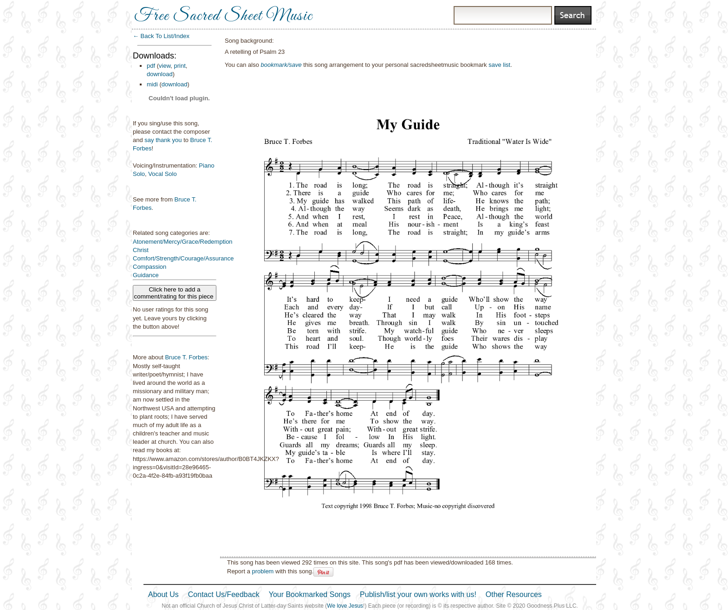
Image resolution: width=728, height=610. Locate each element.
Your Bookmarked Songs (310, 594)
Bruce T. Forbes (186, 357)
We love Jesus (345, 606)
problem (262, 571)
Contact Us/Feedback (224, 594)
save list (499, 64)
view (164, 65)
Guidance (146, 275)
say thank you (163, 139)
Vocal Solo (162, 173)
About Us (163, 594)
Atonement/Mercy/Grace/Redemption (183, 241)
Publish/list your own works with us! (418, 594)
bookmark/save (281, 64)
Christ (141, 250)
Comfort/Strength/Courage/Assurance (183, 258)
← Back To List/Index (161, 35)
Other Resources (514, 594)
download (160, 74)
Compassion (149, 266)
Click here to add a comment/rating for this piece (174, 293)
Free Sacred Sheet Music (223, 16)
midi (152, 84)
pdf (151, 65)
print (180, 65)
